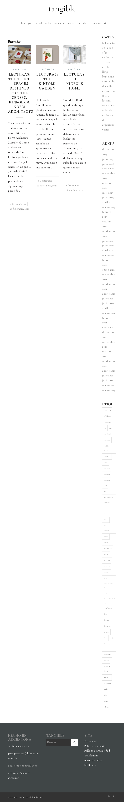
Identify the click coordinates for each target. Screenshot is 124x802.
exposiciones (109, 91)
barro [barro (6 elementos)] (105, 463)
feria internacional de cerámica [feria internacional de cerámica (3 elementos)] (108, 583)
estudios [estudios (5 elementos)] (106, 566)
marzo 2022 (108, 255)
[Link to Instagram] (108, 796)
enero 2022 (108, 269)
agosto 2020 (109, 370)
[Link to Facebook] (113, 796)
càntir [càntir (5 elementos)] (106, 514)
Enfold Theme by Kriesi (34, 797)
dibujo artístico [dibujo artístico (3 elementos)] (106, 528)
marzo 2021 (108, 313)
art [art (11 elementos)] (105, 428)
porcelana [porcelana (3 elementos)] (107, 677)
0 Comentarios (18, 204)
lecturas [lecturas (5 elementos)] (106, 632)
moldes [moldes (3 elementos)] (106, 660)
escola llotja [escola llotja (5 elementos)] (108, 548)
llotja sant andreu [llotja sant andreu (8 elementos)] (107, 646)
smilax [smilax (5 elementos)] (106, 689)
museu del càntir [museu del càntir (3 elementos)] (107, 668)
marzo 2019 (108, 390)
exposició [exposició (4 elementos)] (107, 572)
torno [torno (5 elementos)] (106, 701)
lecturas (19, 69)
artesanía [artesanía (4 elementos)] (107, 440)
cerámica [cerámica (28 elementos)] (107, 474)
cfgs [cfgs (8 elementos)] (105, 491)
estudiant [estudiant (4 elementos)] (107, 560)
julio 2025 (107, 159)
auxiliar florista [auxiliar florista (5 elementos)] (106, 448)
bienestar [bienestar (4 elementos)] (107, 469)
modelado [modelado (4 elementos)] (107, 654)
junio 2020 (108, 380)
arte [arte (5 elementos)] (110, 428)
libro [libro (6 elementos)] (105, 638)
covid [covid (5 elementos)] (105, 508)
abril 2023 (107, 202)
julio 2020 (108, 375)
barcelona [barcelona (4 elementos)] (107, 457)
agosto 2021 (108, 293)
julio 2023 (107, 192)
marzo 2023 (108, 207)
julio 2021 (107, 298)
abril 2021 (107, 308)
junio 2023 (108, 197)
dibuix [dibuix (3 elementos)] (106, 520)
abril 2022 (107, 250)
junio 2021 (108, 303)
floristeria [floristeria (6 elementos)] (107, 626)
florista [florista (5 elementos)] (106, 620)
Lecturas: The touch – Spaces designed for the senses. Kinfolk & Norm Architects (20, 93)
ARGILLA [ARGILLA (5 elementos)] (107, 416)
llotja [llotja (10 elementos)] (112, 638)
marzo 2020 (108, 385)
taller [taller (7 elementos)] (105, 695)
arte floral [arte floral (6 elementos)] (107, 434)
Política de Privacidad (97, 750)
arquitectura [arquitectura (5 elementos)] (108, 422)
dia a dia (107, 86)
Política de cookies (95, 746)
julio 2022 (107, 241)
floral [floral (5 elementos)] (105, 614)
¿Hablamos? (91, 755)
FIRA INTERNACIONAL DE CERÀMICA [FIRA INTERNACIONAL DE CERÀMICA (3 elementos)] (110, 601)
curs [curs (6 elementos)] (111, 508)
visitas (105, 129)
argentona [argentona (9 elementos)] (107, 410)
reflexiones (108, 105)
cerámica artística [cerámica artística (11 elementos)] (107, 482)
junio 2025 (108, 164)
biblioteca (90, 765)
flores (105, 96)
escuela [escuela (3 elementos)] (106, 554)
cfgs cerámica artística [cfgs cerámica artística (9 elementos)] (108, 499)
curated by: (108, 81)
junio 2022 (108, 245)
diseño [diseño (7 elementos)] (106, 536)
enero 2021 (108, 327)
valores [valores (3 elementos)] (106, 707)
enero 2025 (108, 168)
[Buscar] (104, 23)
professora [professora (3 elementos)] (107, 683)
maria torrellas (93, 760)
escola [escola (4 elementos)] (106, 542)
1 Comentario (73, 185)
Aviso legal (90, 741)
